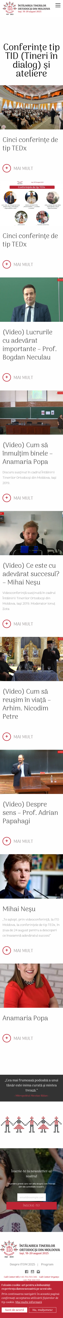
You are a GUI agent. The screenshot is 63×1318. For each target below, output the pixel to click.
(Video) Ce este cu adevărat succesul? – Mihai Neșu (31, 574)
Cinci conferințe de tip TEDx (30, 144)
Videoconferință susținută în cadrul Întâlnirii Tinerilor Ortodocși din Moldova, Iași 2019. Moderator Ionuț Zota (29, 601)
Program (47, 1264)
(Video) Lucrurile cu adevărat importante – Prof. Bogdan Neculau (30, 345)
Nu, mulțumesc (42, 1310)
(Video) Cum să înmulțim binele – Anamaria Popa (28, 454)
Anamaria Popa (25, 1018)
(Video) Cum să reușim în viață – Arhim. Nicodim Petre (27, 704)
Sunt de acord (14, 1310)
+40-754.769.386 (28, 1277)
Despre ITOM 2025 (22, 1264)
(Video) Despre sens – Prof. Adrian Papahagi (30, 813)
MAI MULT (23, 168)
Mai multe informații (28, 1302)
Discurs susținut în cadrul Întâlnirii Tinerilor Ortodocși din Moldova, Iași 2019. (29, 478)
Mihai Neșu (19, 909)
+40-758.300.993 (31, 1280)
